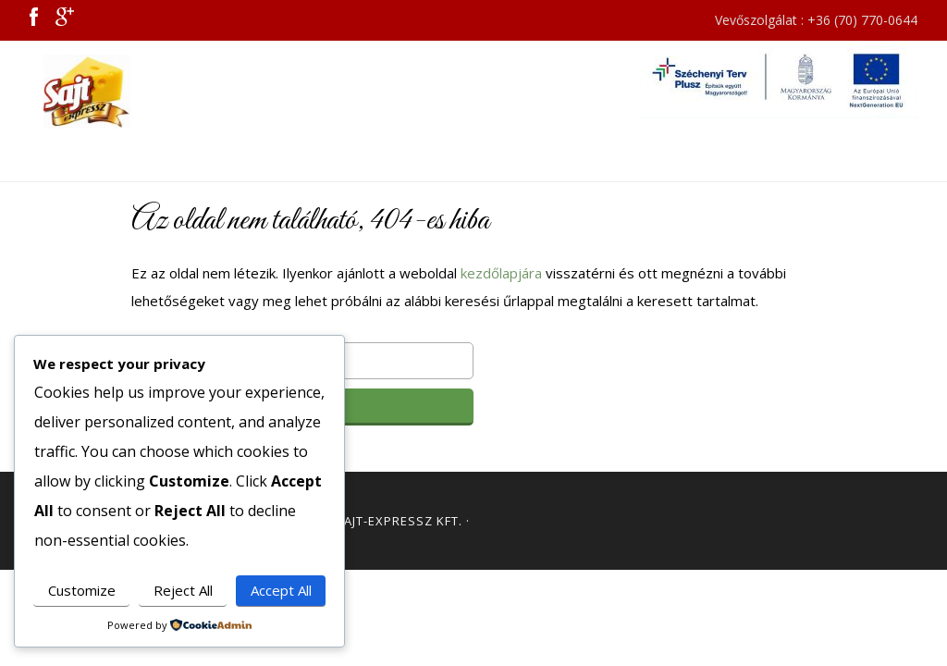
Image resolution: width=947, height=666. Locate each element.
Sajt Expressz (94, 92)
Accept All (281, 590)
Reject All (183, 590)
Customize (82, 590)
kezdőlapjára (501, 273)
